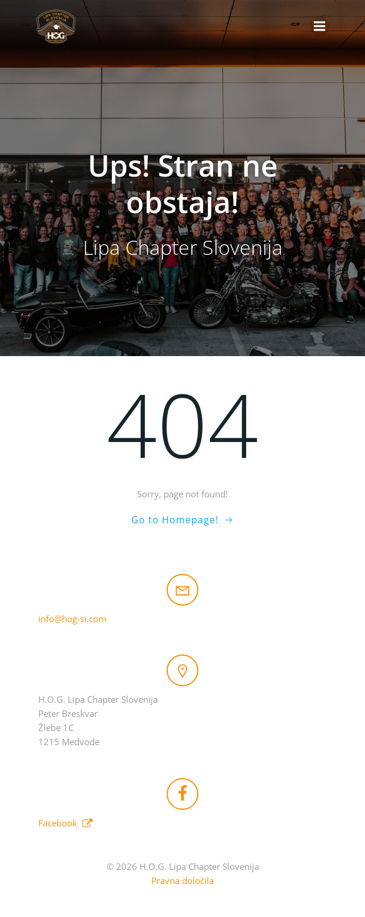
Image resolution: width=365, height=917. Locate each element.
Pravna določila (182, 880)
